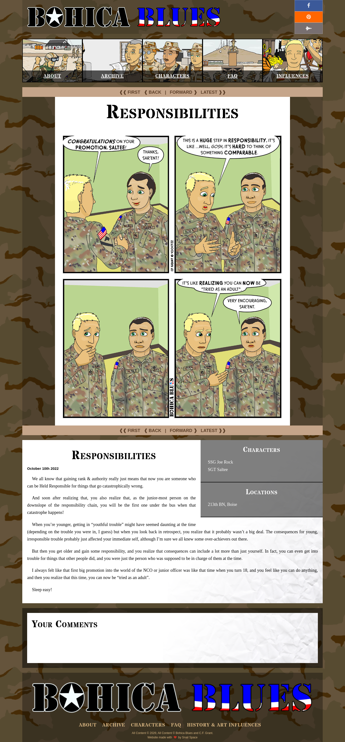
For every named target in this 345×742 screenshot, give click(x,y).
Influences (292, 76)
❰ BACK (152, 92)
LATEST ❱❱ (213, 92)
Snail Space (189, 737)
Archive (112, 76)
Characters (172, 76)
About (52, 76)
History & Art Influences (224, 725)
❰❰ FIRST (129, 92)
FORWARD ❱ (183, 92)
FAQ (232, 76)
